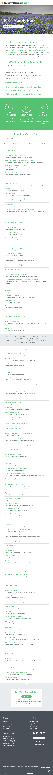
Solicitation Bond (15, 596)
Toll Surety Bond (11, 648)
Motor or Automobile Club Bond (16, 455)
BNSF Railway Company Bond (24, 184)
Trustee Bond (23, 659)
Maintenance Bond (17, 408)
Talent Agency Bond (18, 622)
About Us (5, 721)
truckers (29, 50)
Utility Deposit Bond (24, 668)
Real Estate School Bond (18, 551)
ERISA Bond (13, 291)
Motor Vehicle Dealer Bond (34, 75)
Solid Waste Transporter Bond (16, 601)
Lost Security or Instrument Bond (13, 403)
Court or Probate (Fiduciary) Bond (19, 249)
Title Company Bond (15, 633)
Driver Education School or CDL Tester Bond (21, 275)
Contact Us (5, 723)
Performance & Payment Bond (16, 499)
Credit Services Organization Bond (14, 254)
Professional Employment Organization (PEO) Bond (17, 530)
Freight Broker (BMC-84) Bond (13, 69)
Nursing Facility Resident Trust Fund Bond (15, 469)
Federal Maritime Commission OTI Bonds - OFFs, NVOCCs (23, 317)
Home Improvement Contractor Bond (15, 364)
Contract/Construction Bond (19, 238)
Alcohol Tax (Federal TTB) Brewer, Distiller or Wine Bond (25, 167)
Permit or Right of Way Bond (19, 504)
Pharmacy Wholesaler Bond (16, 509)
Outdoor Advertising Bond (11, 479)
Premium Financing (32, 730)
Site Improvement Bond (20, 591)
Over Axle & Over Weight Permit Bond (20, 485)
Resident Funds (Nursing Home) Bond (14, 566)
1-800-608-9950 (39, 741)
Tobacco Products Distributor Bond (19, 643)
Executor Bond (14, 306)
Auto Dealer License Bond (9, 740)
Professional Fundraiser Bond (22, 535)
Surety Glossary (31, 724)
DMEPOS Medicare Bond (9, 745)
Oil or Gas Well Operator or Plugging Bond (24, 474)
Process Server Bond (17, 525)
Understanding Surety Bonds (34, 723)
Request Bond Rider (39, 744)
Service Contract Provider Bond (13, 586)
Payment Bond (16, 493)
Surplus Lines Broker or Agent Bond (19, 617)
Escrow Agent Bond (12, 301)
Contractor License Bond (25, 65)
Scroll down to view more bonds (13, 82)
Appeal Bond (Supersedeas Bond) (18, 173)
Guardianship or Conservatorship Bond (24, 354)
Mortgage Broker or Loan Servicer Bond (15, 75)
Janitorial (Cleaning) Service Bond (24, 383)
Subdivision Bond (14, 607)
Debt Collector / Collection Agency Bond (16, 264)
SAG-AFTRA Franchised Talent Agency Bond (16, 575)
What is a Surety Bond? (33, 721)
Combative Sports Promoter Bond (18, 223)
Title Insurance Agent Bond (22, 638)
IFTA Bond (14, 373)
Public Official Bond (16, 546)
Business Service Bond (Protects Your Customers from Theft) (24, 210)
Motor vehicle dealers (13, 50)
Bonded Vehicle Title (11, 65)
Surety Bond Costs (32, 728)
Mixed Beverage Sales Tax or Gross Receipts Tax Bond (19, 72)
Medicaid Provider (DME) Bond (14, 429)
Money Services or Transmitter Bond (19, 439)
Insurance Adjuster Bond (9, 742)
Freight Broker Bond (7, 736)
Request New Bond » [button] (39, 738)
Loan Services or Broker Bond (16, 397)
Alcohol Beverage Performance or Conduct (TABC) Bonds (24, 161)
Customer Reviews (7, 730)
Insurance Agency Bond (19, 378)
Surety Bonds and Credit (33, 726)
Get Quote (26, 696)
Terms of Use (6, 728)
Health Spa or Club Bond (20, 359)
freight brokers (23, 50)
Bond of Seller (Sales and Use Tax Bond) (15, 199)
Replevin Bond (18, 561)
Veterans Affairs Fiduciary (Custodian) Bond (20, 673)
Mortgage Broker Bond (8, 743)
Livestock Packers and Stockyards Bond (20, 392)
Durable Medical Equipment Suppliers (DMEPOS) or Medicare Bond (25, 281)
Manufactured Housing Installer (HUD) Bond (25, 424)
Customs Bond (20, 259)
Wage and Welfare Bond (18, 678)
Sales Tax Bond (28, 78)
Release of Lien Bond (13, 556)
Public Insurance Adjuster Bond (13, 78)
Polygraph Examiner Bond (16, 514)
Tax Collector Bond (16, 628)
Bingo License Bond (18, 194)
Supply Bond (15, 612)
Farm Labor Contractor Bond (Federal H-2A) (16, 311)
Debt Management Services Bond (13, 270)
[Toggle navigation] (50, 2)
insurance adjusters (36, 50)
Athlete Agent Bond (22, 178)
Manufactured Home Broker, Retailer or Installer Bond (18, 418)
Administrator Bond (21, 151)
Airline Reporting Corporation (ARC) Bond (19, 156)
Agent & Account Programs (9, 724)
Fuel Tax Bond (16, 329)
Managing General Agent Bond (16, 413)
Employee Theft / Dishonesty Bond (20, 296)
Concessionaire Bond (15, 228)
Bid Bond (15, 189)
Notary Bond (13, 464)
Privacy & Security (7, 726)
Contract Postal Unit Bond (15, 233)
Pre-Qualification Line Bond (17, 519)
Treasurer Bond (13, 654)
